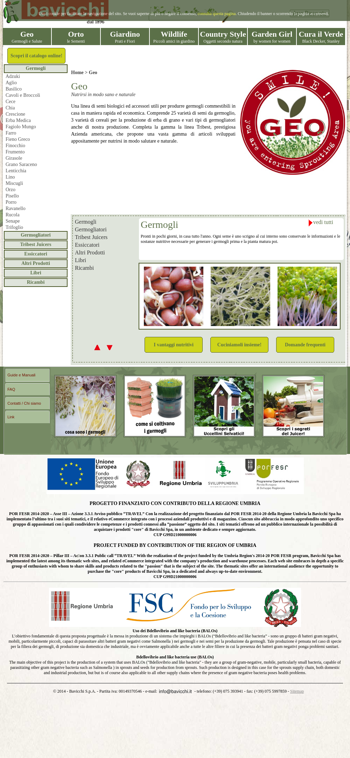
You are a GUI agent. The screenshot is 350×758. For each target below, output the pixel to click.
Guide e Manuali (21, 375)
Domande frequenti (305, 344)
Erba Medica (18, 120)
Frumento (15, 151)
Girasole (14, 158)
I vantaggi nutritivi (174, 344)
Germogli (36, 68)
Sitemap (297, 691)
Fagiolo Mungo (21, 126)
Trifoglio (14, 227)
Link (10, 417)
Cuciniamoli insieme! (239, 344)
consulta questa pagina (217, 13)
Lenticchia (16, 170)
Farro (11, 133)
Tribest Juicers (35, 244)
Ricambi (36, 282)
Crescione (15, 114)
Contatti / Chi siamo (24, 403)
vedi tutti (320, 222)
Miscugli (14, 183)
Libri (35, 272)
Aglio (11, 82)
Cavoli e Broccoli (23, 95)
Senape (13, 221)
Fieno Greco (18, 139)
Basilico (14, 89)
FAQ (11, 389)
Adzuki (13, 76)
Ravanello (16, 208)
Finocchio (15, 145)
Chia (10, 107)
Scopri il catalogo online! (36, 55)
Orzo (10, 189)
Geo (93, 72)
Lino (10, 177)
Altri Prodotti (35, 263)
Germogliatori (36, 235)
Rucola (13, 214)
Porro (11, 202)
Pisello (12, 195)
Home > (80, 72)
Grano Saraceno (21, 164)
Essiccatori (35, 254)
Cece (10, 101)
